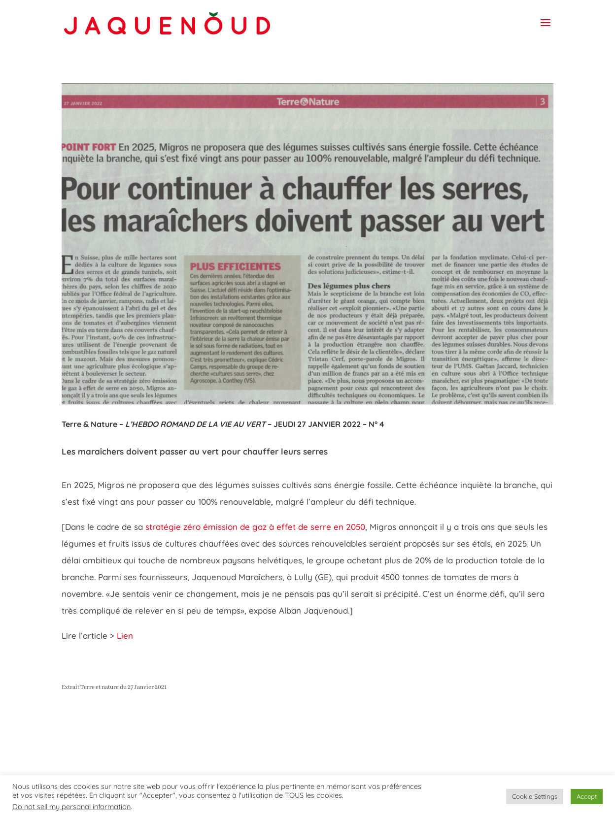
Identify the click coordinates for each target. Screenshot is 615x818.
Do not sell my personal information (71, 806)
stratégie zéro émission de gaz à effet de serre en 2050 (255, 527)
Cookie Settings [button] (534, 796)
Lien (126, 635)
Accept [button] (587, 796)
